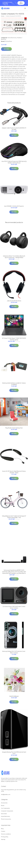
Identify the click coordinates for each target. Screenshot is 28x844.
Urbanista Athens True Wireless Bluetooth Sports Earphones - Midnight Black (14, 256)
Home (2, 16)
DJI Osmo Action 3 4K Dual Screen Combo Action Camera (14, 607)
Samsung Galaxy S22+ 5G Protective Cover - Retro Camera (14, 652)
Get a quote (21, 3)
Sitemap (3, 839)
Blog (2, 828)
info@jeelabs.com (5, 794)
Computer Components (7, 811)
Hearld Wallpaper (14, 696)
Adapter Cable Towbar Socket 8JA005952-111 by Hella (14, 128)
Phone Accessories (6, 819)
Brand (2, 805)
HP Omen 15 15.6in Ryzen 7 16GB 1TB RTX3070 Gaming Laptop (14, 338)
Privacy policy (4, 836)
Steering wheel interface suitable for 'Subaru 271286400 (14, 383)
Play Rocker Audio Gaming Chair (14, 428)
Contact (3, 831)
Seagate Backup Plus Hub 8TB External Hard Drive (14, 752)
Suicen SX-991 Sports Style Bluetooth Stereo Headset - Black (14, 471)
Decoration (4, 813)
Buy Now (6, 49)
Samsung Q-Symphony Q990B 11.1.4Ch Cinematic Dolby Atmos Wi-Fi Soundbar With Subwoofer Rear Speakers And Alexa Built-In (14, 571)
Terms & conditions (6, 834)
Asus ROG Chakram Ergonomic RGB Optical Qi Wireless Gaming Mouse (14, 162)
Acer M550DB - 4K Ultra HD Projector (14, 206)
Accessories (4, 803)
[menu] (25, 8)
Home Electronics (12, 37)
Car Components (5, 808)
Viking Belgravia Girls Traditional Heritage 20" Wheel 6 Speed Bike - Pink (14, 516)
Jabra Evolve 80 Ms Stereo (14, 301)
